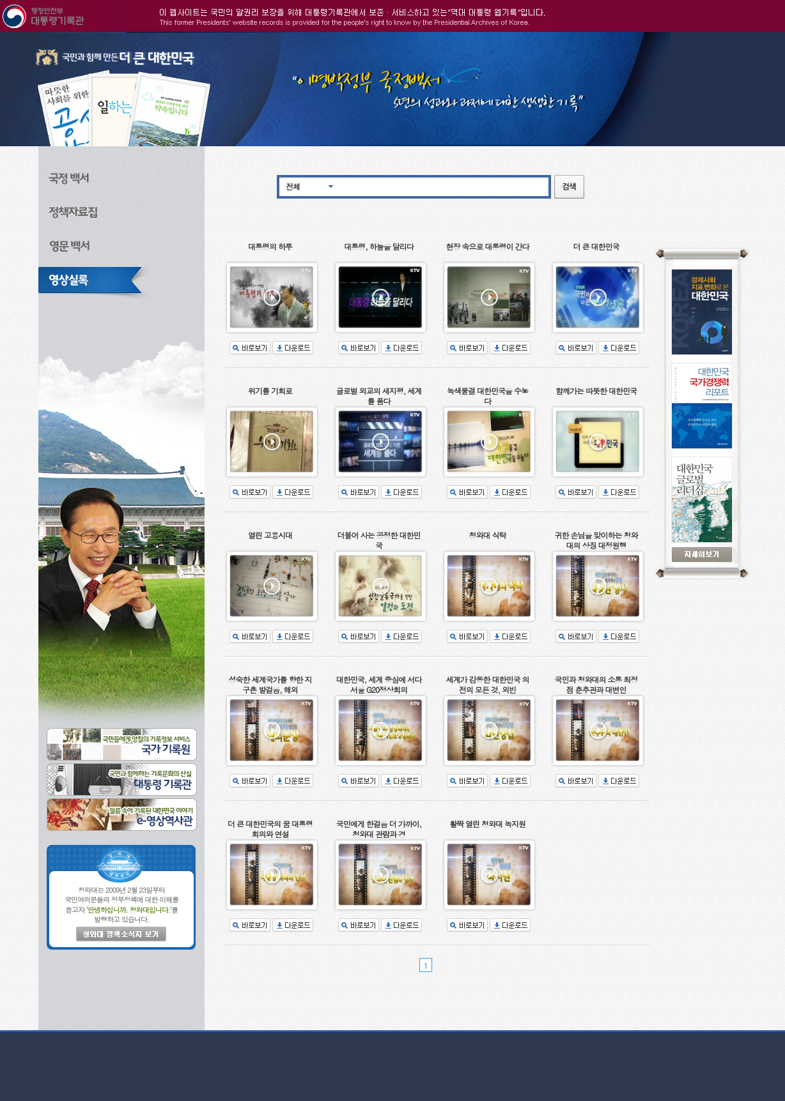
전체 (293, 186)
